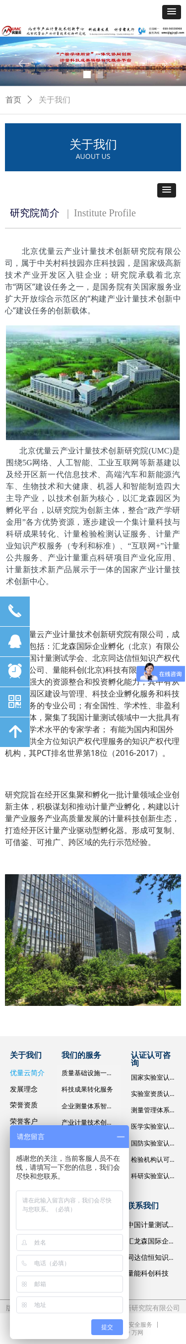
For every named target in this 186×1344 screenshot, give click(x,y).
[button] (171, 12)
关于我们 (54, 100)
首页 (13, 100)
